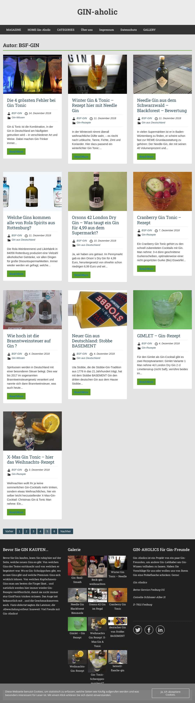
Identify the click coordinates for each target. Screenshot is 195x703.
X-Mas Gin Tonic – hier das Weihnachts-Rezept (30, 459)
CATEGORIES (65, 30)
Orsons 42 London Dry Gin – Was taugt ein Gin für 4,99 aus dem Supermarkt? (95, 225)
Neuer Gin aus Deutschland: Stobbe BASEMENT (92, 341)
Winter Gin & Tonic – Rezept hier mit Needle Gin (94, 105)
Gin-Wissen (18, 117)
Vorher (9, 531)
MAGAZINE (13, 30)
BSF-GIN (17, 113)
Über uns (87, 30)
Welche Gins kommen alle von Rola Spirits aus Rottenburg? (31, 222)
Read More (16, 151)
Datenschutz (129, 30)
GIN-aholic (97, 11)
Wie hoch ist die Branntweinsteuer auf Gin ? (29, 341)
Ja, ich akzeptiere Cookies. (171, 693)
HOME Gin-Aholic (39, 30)
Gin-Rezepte (84, 122)
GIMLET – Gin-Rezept (158, 335)
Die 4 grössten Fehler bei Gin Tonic (31, 102)
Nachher (65, 531)
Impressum (106, 30)
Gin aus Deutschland (153, 122)
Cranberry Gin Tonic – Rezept (159, 219)
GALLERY (149, 30)
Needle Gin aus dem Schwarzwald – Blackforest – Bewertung (162, 105)
